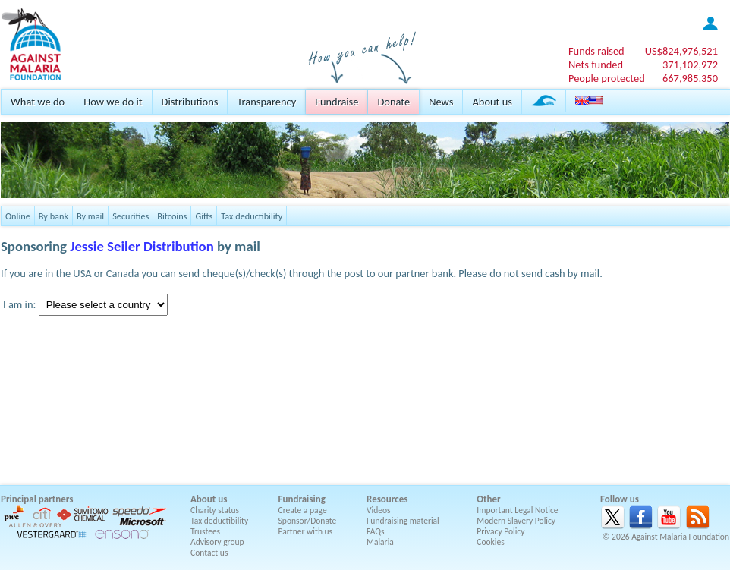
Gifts (203, 216)
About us (491, 102)
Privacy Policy (500, 531)
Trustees (205, 531)
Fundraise (336, 102)
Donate (393, 102)
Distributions (190, 102)
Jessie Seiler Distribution (142, 246)
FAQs (376, 531)
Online (17, 216)
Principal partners (37, 499)
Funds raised (596, 51)
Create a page (302, 510)
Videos (379, 510)
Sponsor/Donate (307, 520)
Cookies (491, 542)
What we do (38, 102)
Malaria (380, 542)
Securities (130, 216)
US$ (681, 51)
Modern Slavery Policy (516, 520)
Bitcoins (172, 216)
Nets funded (595, 64)
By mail (90, 216)
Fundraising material (403, 520)
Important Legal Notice (517, 510)
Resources (387, 499)
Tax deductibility (251, 216)
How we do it (112, 102)
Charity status (214, 510)
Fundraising (302, 499)
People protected (606, 78)
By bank (53, 216)
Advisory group (217, 542)
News (441, 102)
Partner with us (305, 531)
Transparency (266, 102)
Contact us (209, 552)
